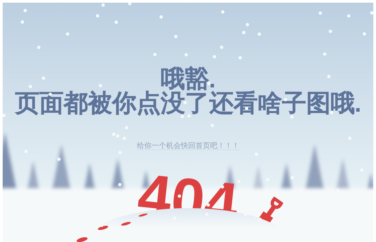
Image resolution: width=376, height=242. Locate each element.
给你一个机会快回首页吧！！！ (188, 145)
